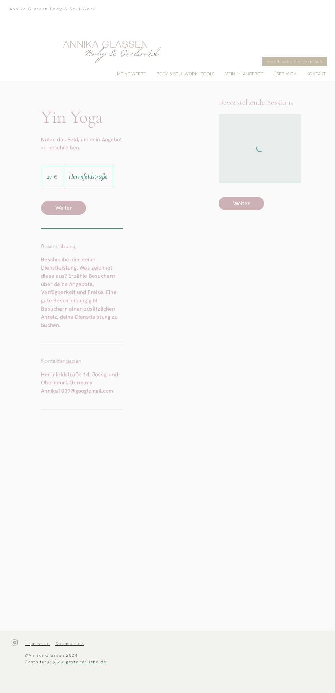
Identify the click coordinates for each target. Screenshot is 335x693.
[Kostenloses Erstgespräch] (294, 61)
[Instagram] (15, 642)
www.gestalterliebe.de (79, 662)
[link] (63, 208)
